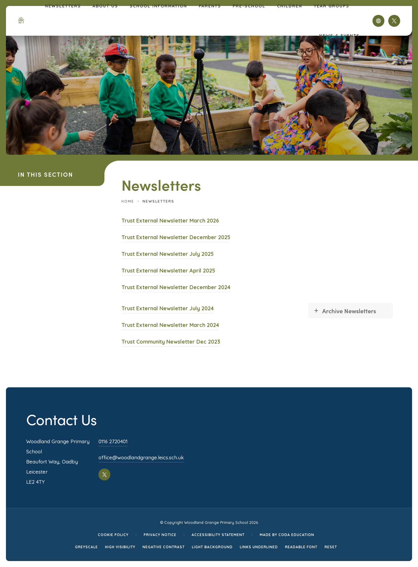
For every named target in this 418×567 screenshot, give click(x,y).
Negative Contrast (164, 547)
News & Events (339, 35)
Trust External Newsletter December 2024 (176, 287)
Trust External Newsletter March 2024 (170, 325)
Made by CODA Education (287, 534)
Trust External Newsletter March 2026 (170, 220)
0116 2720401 (113, 441)
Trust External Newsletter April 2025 (168, 270)
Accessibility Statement (218, 534)
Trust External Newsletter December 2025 (175, 237)
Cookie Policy (113, 534)
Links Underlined (259, 547)
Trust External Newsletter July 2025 (167, 253)
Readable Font (301, 547)
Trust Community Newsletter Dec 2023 (170, 341)
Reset (331, 547)
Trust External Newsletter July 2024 (167, 308)
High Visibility (120, 547)
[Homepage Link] (21, 22)
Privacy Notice (160, 534)
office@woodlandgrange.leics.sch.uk (141, 457)
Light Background (212, 547)
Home (127, 201)
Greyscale (86, 547)
